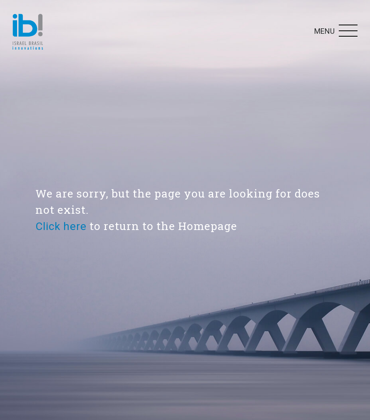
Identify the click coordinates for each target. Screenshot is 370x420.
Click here (61, 226)
